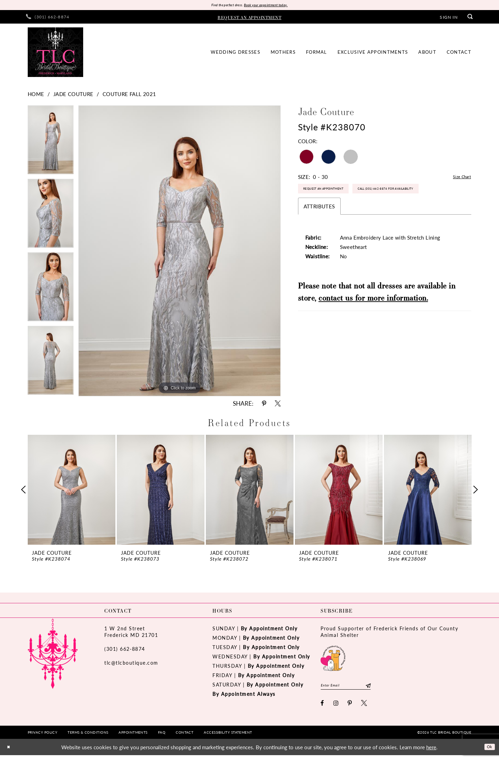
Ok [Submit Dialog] (487, 751)
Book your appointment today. (273, 5)
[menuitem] (47, 18)
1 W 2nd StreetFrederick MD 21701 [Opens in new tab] (131, 633)
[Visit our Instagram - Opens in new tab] (336, 708)
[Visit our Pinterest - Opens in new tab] (350, 708)
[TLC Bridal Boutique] (55, 54)
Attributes (319, 232)
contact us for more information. (373, 324)
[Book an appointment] (249, 18)
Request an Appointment (335, 195)
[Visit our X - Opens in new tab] (364, 708)
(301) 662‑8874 (124, 650)
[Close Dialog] (10, 752)
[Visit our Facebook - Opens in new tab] (323, 708)
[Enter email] (356, 688)
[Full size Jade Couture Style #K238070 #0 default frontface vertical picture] (179, 252)
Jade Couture (73, 95)
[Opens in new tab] (333, 659)
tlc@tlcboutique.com (131, 664)
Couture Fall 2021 (129, 95)
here (431, 751)
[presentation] (71, 491)
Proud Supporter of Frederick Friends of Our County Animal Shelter (389, 633)
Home (36, 95)
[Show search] (470, 18)
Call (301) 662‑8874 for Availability (346, 213)
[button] (448, 18)
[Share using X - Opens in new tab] (278, 405)
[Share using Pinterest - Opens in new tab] (264, 405)
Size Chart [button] (459, 178)
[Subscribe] (388, 688)
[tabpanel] (50, 144)
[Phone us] (47, 18)
